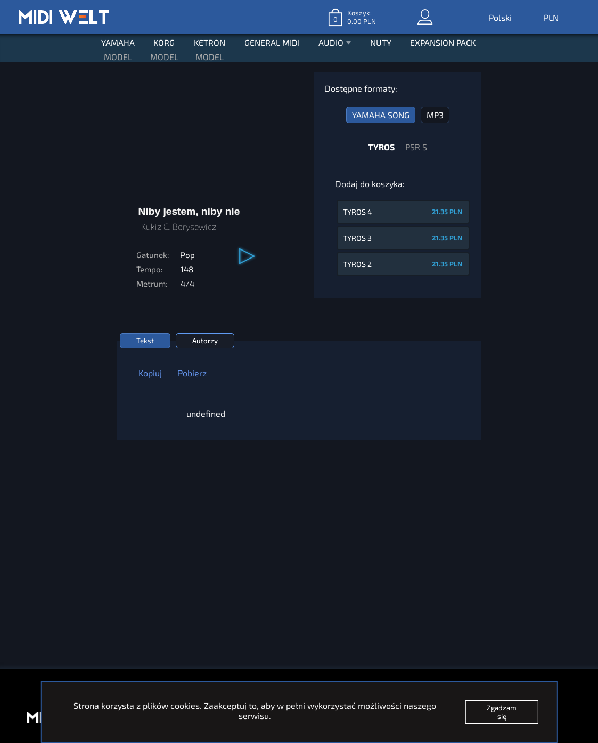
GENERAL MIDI (272, 40)
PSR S (416, 143)
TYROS (381, 143)
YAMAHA (111, 40)
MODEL (111, 53)
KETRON (207, 40)
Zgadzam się (502, 712)
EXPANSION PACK (450, 40)
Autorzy (205, 337)
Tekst (145, 337)
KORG (159, 40)
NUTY (385, 40)
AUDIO (337, 41)
